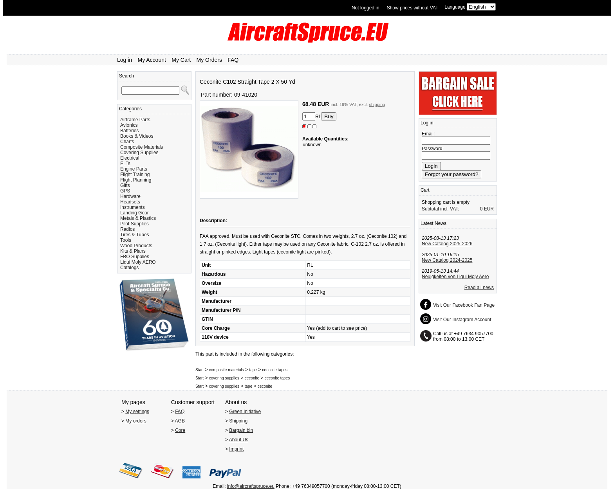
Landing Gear (134, 213)
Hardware (130, 196)
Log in (124, 60)
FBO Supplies (134, 256)
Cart (425, 190)
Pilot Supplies (134, 224)
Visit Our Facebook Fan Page (464, 305)
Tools (125, 240)
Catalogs (129, 267)
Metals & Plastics (138, 218)
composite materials (226, 370)
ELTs (125, 163)
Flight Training (135, 174)
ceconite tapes (275, 370)
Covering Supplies (139, 152)
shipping (377, 104)
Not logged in (365, 8)
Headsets (130, 202)
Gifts (125, 185)
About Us (238, 439)
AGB (180, 421)
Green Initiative (245, 411)
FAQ (233, 60)
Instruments (132, 207)
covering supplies (224, 378)
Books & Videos (137, 136)
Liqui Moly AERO (138, 262)
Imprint (236, 449)
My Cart (181, 60)
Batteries (129, 130)
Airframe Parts (135, 119)
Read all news (479, 287)
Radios (127, 229)
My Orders (209, 60)
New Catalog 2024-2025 (447, 260)
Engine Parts (133, 169)
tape (252, 370)
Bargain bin (241, 430)
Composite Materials (141, 147)
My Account (152, 60)
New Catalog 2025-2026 (447, 243)
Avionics (128, 125)
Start (199, 370)
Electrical (129, 158)
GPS (125, 191)
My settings (137, 411)
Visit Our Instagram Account (462, 319)
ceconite (252, 378)
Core (180, 430)
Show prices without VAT (413, 8)
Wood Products (136, 245)
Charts (127, 141)
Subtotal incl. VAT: (440, 209)
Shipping (238, 421)
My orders (135, 421)
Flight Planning (135, 180)
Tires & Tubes (134, 234)
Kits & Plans (133, 251)
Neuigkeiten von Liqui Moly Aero (455, 276)
